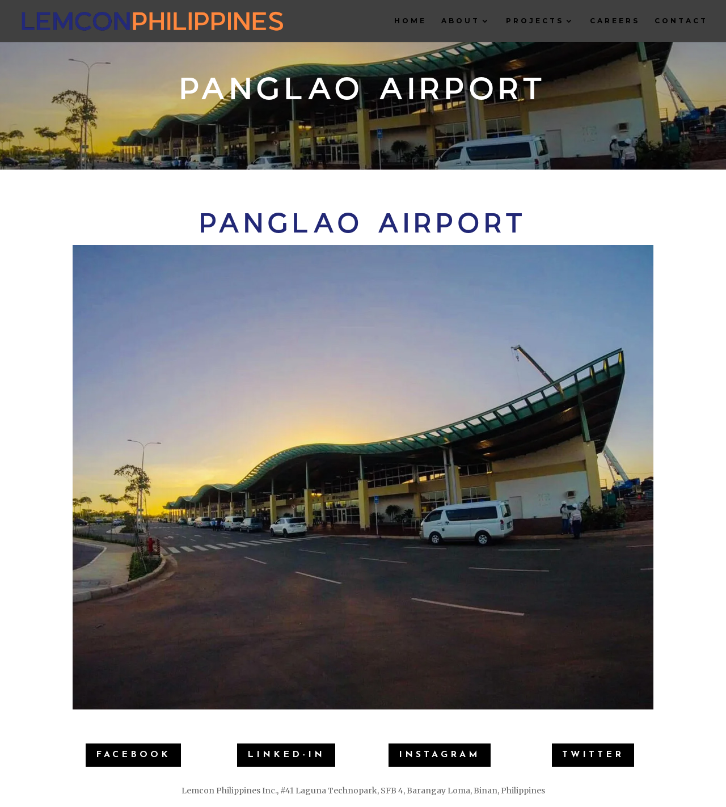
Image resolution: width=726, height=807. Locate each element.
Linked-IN (286, 754)
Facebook (133, 754)
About (460, 21)
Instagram (439, 754)
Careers (615, 21)
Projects (535, 21)
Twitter (593, 754)
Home (410, 21)
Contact (681, 21)
